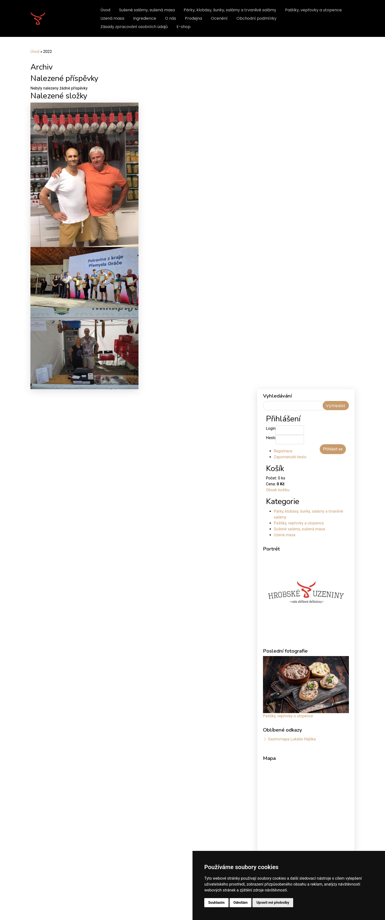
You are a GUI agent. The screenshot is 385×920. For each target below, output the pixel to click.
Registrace (283, 316)
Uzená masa (112, 18)
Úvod (105, 10)
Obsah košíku (277, 355)
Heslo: (270, 303)
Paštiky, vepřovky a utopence (313, 10)
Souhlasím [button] (216, 903)
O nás (170, 18)
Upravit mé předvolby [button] (272, 903)
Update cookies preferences (52, 909)
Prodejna (193, 18)
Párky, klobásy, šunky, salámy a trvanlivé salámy (230, 10)
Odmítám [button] (241, 903)
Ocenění (219, 18)
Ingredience (144, 18)
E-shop (184, 27)
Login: (270, 294)
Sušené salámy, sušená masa (147, 10)
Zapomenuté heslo (290, 322)
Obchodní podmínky (256, 18)
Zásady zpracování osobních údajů (134, 27)
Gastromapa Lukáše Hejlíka (292, 604)
